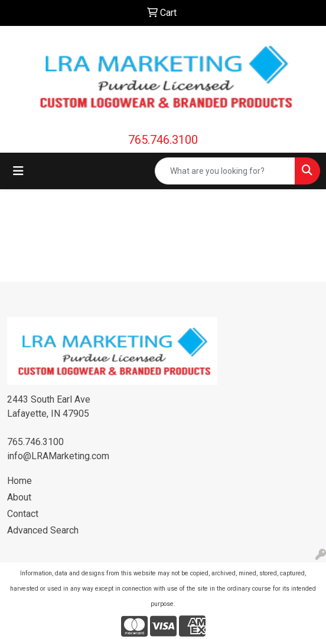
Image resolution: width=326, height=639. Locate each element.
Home (19, 480)
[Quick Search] (225, 171)
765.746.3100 (163, 140)
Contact (22, 513)
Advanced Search (43, 530)
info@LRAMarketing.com (58, 456)
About (19, 497)
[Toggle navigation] (18, 171)
